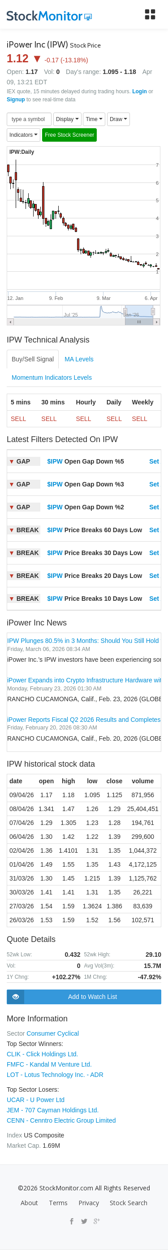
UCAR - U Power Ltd (36, 1099)
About (29, 1202)
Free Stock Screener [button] (69, 135)
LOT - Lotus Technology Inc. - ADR (55, 1074)
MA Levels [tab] (79, 359)
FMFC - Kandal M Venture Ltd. (49, 1064)
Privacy (88, 1202)
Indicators (23, 135)
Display (67, 119)
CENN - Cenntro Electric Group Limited (61, 1120)
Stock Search (128, 1202)
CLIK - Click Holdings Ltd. (42, 1054)
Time (94, 119)
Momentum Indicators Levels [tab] (52, 377)
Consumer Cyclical (52, 1033)
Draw (118, 119)
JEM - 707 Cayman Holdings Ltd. (53, 1110)
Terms (58, 1202)
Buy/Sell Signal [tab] (33, 359)
